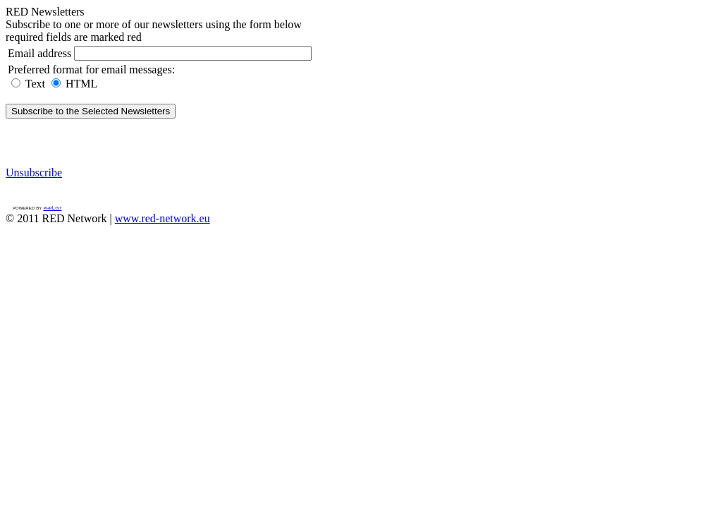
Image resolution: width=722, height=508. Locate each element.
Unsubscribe (34, 173)
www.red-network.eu (162, 218)
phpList (52, 208)
